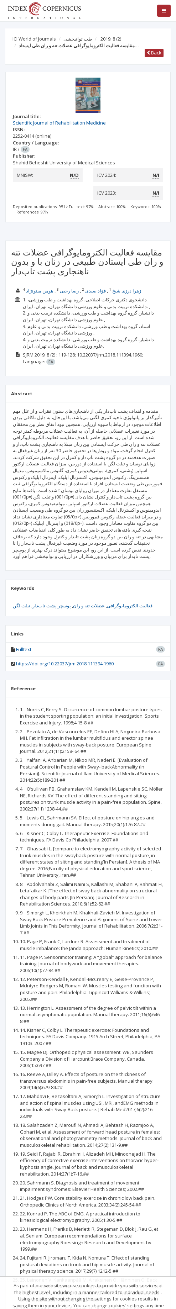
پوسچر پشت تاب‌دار (51, 605)
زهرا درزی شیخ (126, 290)
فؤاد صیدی (95, 290)
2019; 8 (110, 39)
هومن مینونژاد (39, 290)
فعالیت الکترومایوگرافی (129, 605)
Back (154, 52)
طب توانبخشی (77, 39)
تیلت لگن (21, 605)
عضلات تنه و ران (89, 605)
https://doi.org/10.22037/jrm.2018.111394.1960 (65, 663)
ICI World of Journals (34, 39)
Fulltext (23, 649)
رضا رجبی (69, 290)
